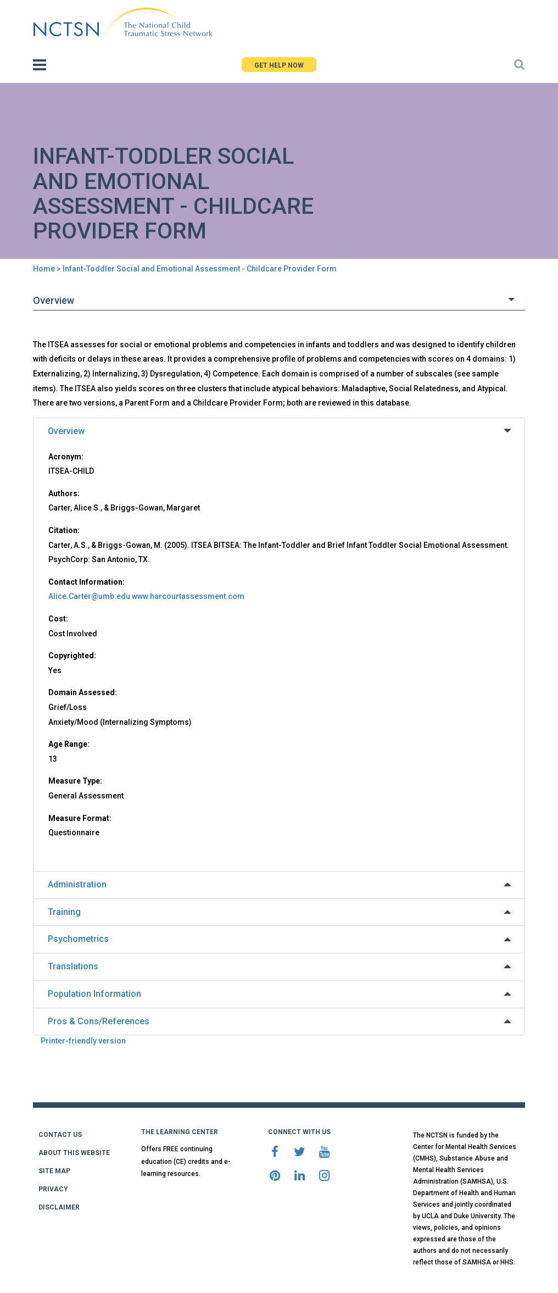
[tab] (279, 432)
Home (44, 268)
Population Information (94, 994)
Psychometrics (78, 939)
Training (64, 912)
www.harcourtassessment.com (188, 596)
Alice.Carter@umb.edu (89, 596)
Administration (77, 884)
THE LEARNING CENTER (179, 1132)
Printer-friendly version (83, 1040)
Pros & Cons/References (98, 1021)
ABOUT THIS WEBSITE (74, 1153)
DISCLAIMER (59, 1207)
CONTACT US (60, 1135)
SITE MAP (54, 1171)
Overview (66, 431)
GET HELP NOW (279, 65)
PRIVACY (53, 1189)
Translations (73, 966)
